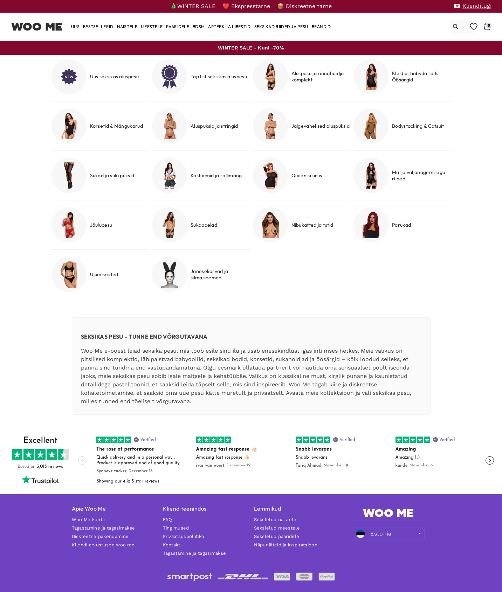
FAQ (167, 519)
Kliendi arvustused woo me (103, 544)
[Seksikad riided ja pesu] (281, 26)
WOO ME (388, 513)
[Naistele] (127, 26)
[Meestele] (152, 26)
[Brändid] (321, 26)
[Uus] (75, 26)
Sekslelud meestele (277, 528)
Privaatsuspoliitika (183, 536)
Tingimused (176, 528)
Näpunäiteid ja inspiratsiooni (286, 544)
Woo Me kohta (88, 519)
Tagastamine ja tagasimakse (103, 528)
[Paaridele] (177, 26)
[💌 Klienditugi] (472, 5)
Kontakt (171, 544)
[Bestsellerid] (98, 26)
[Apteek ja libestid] (229, 26)
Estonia (373, 534)
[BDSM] (199, 26)
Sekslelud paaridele (277, 536)
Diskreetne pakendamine (100, 536)
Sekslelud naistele (275, 519)
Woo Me (37, 26)
